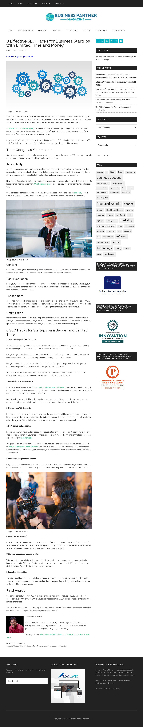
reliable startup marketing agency (21, 128)
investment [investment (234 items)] (120, 215)
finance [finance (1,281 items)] (129, 204)
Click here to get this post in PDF (19, 56)
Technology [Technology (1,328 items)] (104, 248)
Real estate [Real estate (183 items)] (111, 231)
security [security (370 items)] (127, 231)
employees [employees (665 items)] (102, 197)
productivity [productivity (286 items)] (129, 226)
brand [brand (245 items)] (120, 172)
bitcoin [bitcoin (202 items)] (112, 172)
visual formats (26, 438)
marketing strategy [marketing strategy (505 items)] (106, 226)
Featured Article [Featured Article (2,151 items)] (108, 204)
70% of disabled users (42, 184)
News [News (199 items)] (120, 226)
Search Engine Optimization (47, 646)
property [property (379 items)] (100, 231)
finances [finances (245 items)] (100, 210)
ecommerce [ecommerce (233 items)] (114, 192)
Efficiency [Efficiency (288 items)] (126, 192)
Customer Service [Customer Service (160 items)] (102, 188)
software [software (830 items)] (121, 236)
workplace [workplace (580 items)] (109, 254)
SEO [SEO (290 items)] (98, 237)
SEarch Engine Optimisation (26, 646)
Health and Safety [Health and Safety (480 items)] (114, 210)
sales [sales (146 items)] (119, 231)
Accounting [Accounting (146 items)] (100, 172)
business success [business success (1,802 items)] (109, 178)
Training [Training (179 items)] (126, 248)
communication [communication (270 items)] (102, 183)
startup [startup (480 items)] (116, 242)
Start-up (22, 643)
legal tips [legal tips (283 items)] (100, 221)
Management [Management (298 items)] (112, 221)
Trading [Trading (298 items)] (118, 248)
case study (77, 193)
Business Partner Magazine (71, 17)
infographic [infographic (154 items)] (130, 210)
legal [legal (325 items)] (130, 215)
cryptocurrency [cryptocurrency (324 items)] (118, 183)
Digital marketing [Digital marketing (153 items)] (102, 192)
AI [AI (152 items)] (106, 172)
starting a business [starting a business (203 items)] (103, 242)
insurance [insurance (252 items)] (100, 215)
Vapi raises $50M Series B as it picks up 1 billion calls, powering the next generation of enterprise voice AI (115, 92)
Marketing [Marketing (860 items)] (126, 220)
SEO (16, 643)
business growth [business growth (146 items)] (130, 172)
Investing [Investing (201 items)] (110, 215)
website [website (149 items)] (99, 254)
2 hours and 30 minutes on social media (48, 387)
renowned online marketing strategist (23, 447)
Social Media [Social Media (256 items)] (108, 237)
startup (64, 646)
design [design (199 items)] (130, 188)
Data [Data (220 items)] (123, 188)
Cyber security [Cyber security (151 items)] (114, 188)
